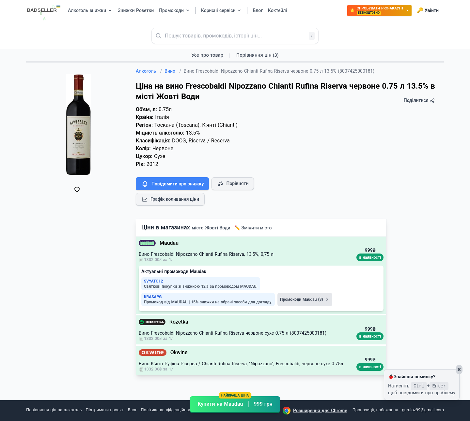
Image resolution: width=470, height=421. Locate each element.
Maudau (169, 243)
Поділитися (419, 100)
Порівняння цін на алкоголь (54, 409)
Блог (132, 409)
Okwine (179, 352)
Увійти (428, 10)
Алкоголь (149, 71)
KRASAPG (153, 297)
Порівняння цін (257, 55)
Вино (172, 71)
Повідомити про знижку (172, 184)
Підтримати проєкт (105, 409)
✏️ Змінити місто (253, 227)
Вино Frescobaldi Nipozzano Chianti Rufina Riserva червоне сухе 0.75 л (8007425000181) (232, 333)
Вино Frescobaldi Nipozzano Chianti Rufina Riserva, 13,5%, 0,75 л (206, 254)
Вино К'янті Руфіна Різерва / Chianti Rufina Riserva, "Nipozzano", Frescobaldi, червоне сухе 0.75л (241, 363)
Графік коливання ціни (170, 199)
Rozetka (178, 322)
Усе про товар (207, 55)
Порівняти (232, 184)
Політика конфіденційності (167, 409)
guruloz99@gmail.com (423, 409)
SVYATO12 (153, 281)
